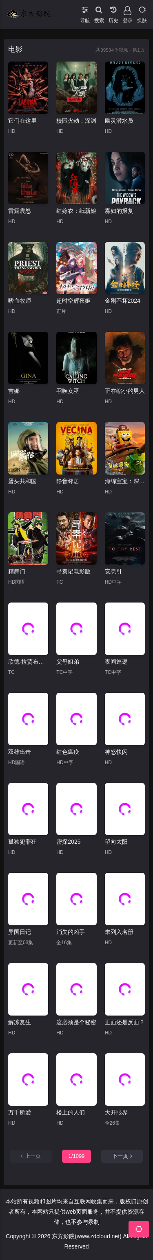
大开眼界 (116, 1112)
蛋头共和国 (22, 481)
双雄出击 (19, 752)
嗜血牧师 (19, 300)
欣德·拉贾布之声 (28, 661)
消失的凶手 (70, 932)
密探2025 (68, 841)
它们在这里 (22, 120)
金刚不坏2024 (122, 300)
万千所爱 (19, 1112)
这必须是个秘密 (76, 1022)
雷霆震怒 (19, 211)
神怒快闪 (116, 752)
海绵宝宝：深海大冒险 (125, 481)
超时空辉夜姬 (73, 300)
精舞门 (16, 571)
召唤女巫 (67, 391)
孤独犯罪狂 (22, 841)
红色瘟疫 (67, 752)
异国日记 (19, 932)
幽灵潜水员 (119, 120)
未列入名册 (119, 932)
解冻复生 (19, 1022)
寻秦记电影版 (73, 571)
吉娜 (14, 391)
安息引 (113, 571)
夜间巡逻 (116, 661)
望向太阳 (116, 841)
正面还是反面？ (125, 1022)
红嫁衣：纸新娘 (76, 211)
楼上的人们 (70, 1112)
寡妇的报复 (119, 211)
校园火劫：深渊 (76, 120)
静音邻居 (67, 481)
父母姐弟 (67, 661)
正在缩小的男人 (125, 391)
